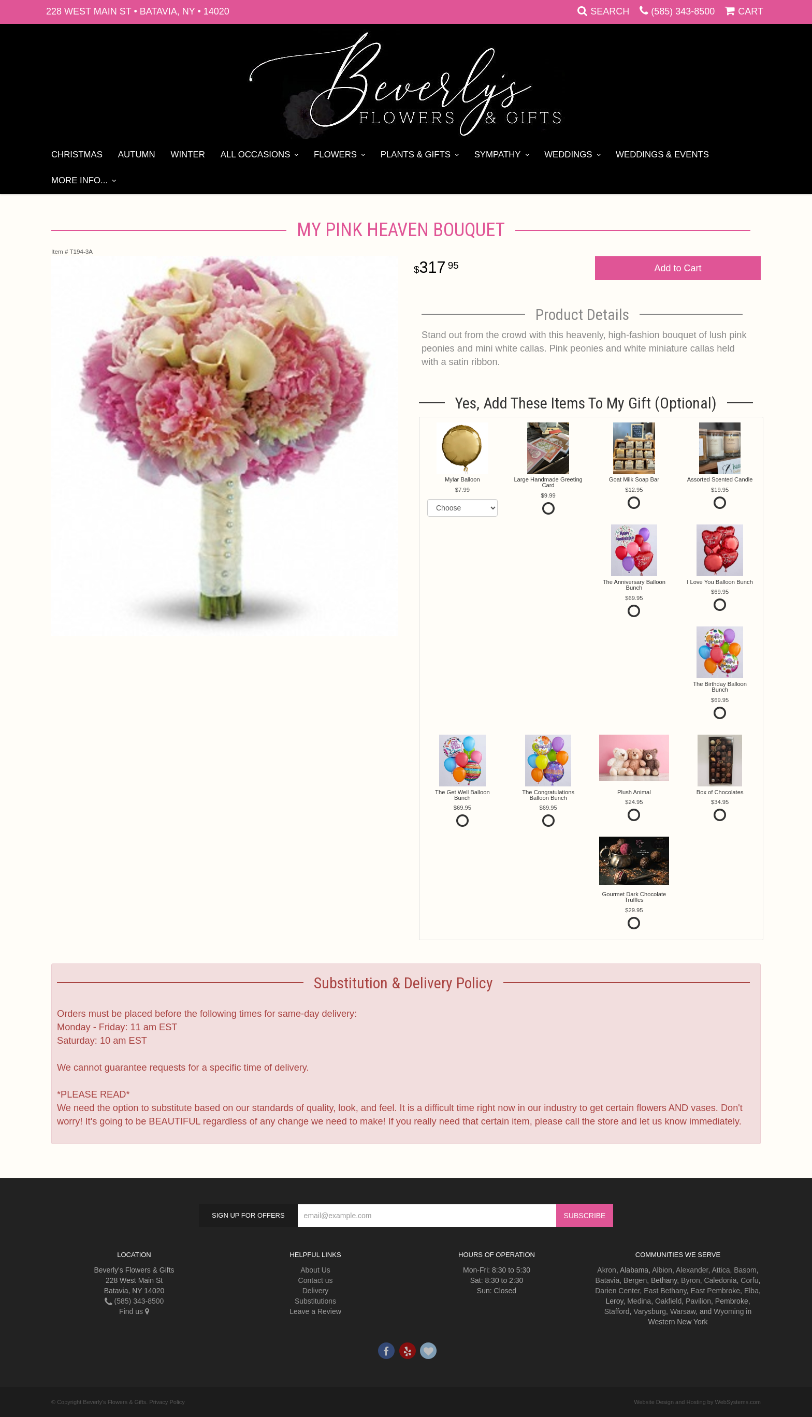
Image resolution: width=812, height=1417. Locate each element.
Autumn (136, 154)
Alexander (692, 1270)
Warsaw (682, 1311)
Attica (721, 1270)
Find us (134, 1311)
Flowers (335, 154)
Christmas (77, 154)
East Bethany (665, 1291)
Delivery (315, 1291)
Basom (745, 1270)
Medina (639, 1301)
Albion (662, 1270)
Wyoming (729, 1311)
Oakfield (668, 1301)
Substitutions (315, 1301)
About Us (315, 1270)
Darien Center (617, 1291)
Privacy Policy (166, 1402)
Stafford (617, 1311)
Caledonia (720, 1280)
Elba (751, 1291)
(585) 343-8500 (683, 11)
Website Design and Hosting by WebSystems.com (697, 1402)
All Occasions (256, 154)
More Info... (79, 180)
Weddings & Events (662, 154)
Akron (606, 1270)
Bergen (635, 1280)
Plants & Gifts (416, 154)
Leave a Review (315, 1311)
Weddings (568, 154)
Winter (188, 154)
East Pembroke (715, 1291)
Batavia (608, 1280)
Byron (690, 1280)
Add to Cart (677, 268)
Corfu (749, 1280)
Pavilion (698, 1301)
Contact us (315, 1280)
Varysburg (649, 1311)
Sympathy (497, 154)
